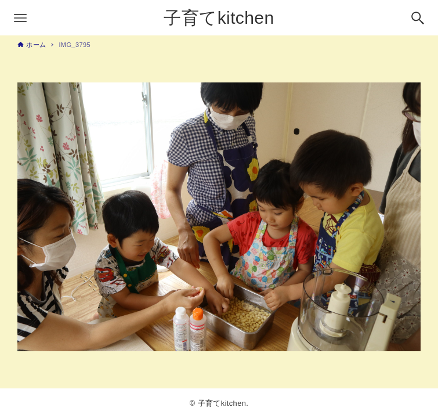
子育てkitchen (219, 17)
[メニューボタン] (20, 18)
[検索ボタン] (417, 18)
